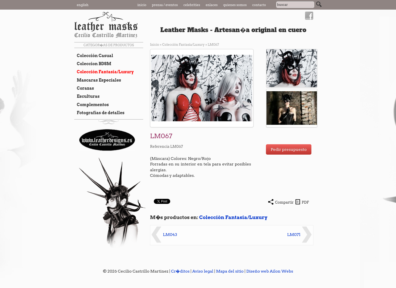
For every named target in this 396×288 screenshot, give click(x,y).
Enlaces (212, 5)
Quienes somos (235, 5)
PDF (305, 202)
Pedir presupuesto (289, 149)
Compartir (284, 202)
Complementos (91, 104)
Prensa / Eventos (165, 5)
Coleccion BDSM (92, 63)
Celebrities (191, 5)
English (82, 5)
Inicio (141, 5)
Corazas (84, 88)
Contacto (259, 5)
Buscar (319, 4)
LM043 (170, 234)
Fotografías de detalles (99, 112)
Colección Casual (93, 55)
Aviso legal (202, 271)
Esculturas (87, 96)
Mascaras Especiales (97, 80)
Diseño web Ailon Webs (269, 271)
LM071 (294, 234)
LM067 (213, 44)
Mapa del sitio (229, 271)
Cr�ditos (180, 271)
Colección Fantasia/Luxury (104, 71)
